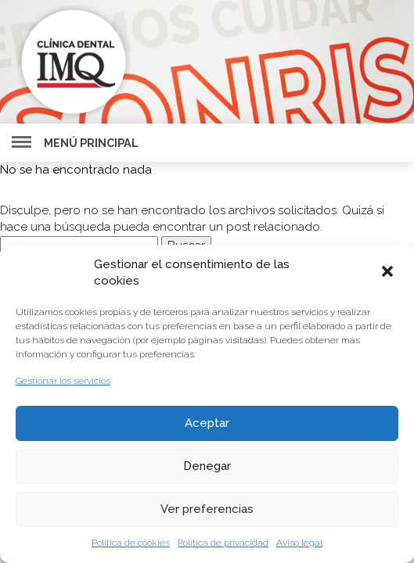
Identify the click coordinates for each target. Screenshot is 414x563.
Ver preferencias (207, 509)
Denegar (207, 466)
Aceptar (207, 423)
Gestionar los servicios (63, 380)
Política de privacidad (223, 542)
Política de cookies (131, 542)
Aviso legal (299, 542)
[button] (389, 273)
